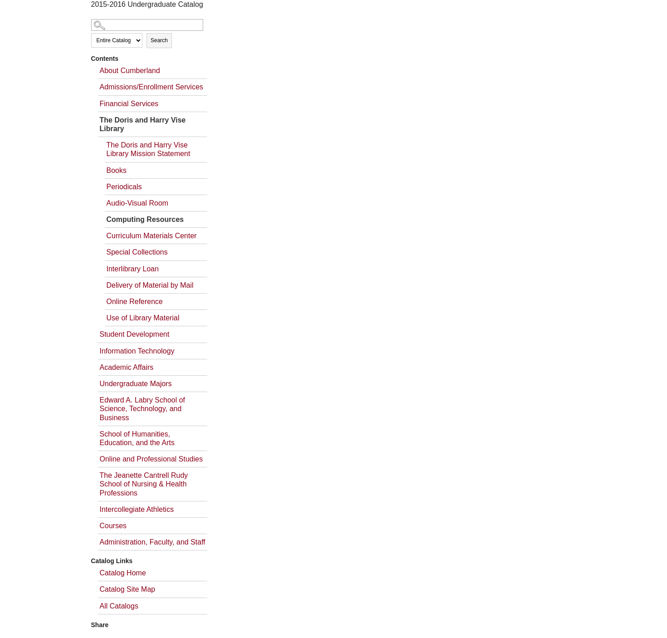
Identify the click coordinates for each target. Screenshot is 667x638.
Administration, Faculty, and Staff (152, 542)
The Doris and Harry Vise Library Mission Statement (148, 149)
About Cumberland (130, 70)
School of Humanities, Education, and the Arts (137, 438)
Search (159, 40)
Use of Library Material (143, 318)
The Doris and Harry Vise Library (143, 124)
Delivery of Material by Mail (150, 285)
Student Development (135, 334)
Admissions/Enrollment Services (152, 87)
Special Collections (137, 252)
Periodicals (124, 187)
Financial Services (129, 104)
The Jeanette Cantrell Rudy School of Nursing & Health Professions (144, 483)
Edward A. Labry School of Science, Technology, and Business (142, 408)
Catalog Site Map (128, 589)
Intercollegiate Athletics (137, 509)
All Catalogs (119, 606)
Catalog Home (123, 573)
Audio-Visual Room (138, 203)
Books (117, 170)
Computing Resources (145, 219)
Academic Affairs (127, 367)
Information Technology (137, 351)
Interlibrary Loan (133, 269)
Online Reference (135, 301)
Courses (113, 526)
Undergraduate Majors (136, 384)
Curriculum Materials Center (152, 236)
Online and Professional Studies (151, 459)
